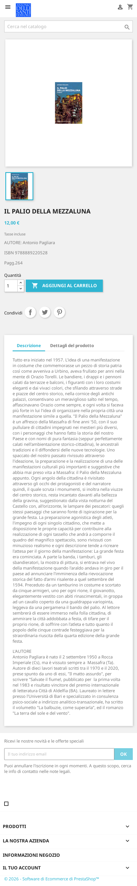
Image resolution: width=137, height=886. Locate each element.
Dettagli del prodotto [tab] (72, 345)
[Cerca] (68, 26)
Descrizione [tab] (29, 345)
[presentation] (51, 789)
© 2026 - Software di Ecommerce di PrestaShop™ (51, 878)
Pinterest (59, 312)
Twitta (44, 312)
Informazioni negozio (31, 855)
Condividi (30, 312)
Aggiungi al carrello (64, 285)
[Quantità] (11, 286)
